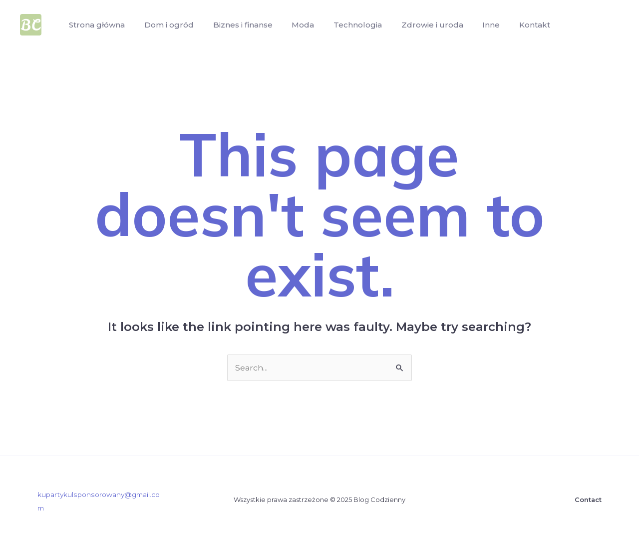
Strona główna (95, 25)
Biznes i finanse (234, 25)
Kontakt (509, 25)
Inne (469, 25)
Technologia (343, 25)
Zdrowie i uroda (414, 25)
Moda (291, 25)
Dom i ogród (164, 25)
